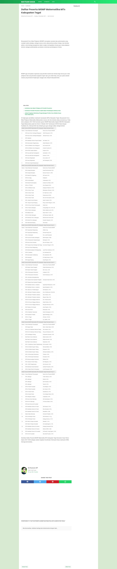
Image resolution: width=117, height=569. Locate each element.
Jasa (53, 1)
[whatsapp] (65, 481)
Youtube (36, 472)
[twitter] (40, 481)
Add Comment (51, 16)
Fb (28, 472)
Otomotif (46, 1)
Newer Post (24, 566)
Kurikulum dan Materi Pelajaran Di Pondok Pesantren (38, 108)
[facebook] (27, 481)
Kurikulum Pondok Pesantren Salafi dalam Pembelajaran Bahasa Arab (43, 110)
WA (32, 472)
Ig (30, 472)
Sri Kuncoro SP (29, 16)
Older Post (68, 566)
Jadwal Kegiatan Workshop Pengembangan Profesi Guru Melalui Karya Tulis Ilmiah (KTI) (43, 113)
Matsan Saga (28, 2)
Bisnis (40, 1)
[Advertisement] (46, 28)
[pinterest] (52, 481)
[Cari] (95, 2)
